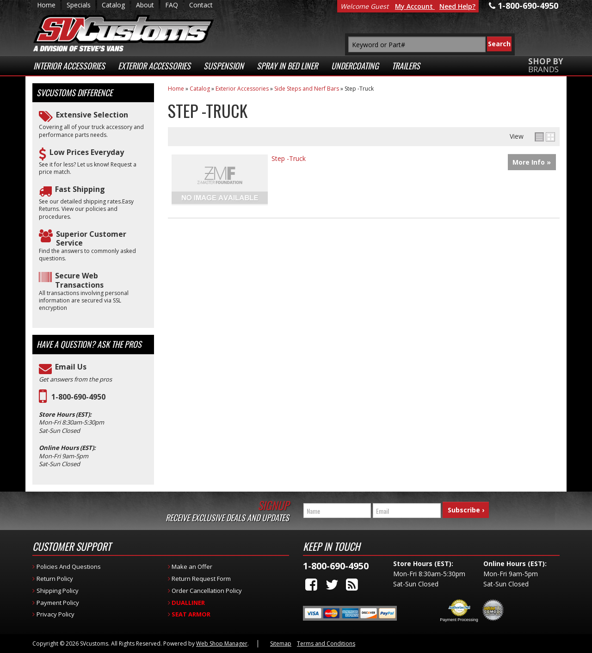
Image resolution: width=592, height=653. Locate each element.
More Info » (531, 162)
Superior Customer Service (91, 238)
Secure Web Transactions (79, 280)
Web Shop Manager (221, 643)
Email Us (70, 367)
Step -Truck (288, 158)
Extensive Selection (92, 115)
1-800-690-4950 (78, 397)
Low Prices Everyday (86, 152)
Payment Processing (459, 619)
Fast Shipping (80, 189)
